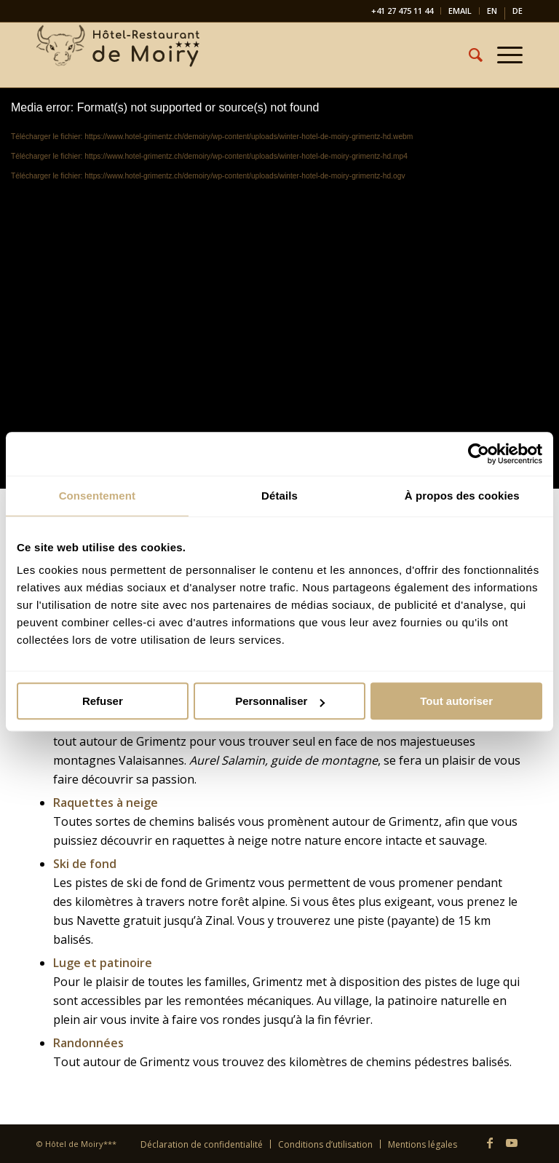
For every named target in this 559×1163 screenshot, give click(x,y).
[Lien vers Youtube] (512, 1143)
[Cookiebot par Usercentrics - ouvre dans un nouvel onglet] (478, 454)
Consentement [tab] (97, 495)
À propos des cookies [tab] (462, 495)
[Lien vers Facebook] (490, 1143)
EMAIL (460, 10)
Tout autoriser (456, 701)
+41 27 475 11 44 (402, 10)
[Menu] (503, 54)
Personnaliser (280, 701)
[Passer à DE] (517, 13)
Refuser (102, 701)
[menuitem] (402, 11)
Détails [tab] (279, 495)
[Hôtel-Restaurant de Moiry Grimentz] (119, 54)
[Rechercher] (468, 54)
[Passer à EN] (492, 13)
